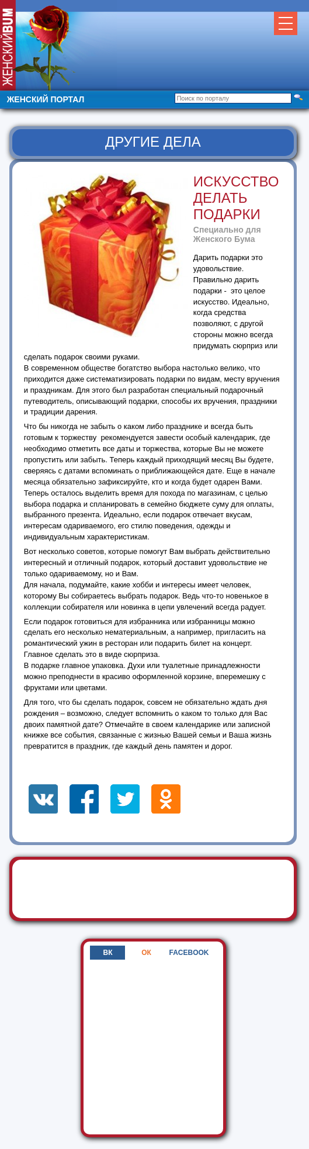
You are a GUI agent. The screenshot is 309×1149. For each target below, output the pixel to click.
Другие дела (153, 142)
